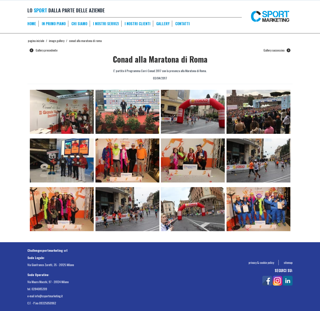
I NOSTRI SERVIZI (106, 23)
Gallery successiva (276, 50)
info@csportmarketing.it (49, 296)
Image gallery (56, 40)
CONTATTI (182, 23)
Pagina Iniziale (36, 40)
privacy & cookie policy (261, 262)
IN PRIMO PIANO (54, 23)
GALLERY (163, 23)
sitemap (288, 262)
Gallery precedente (43, 50)
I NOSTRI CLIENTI (137, 23)
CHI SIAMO (79, 23)
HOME (31, 23)
